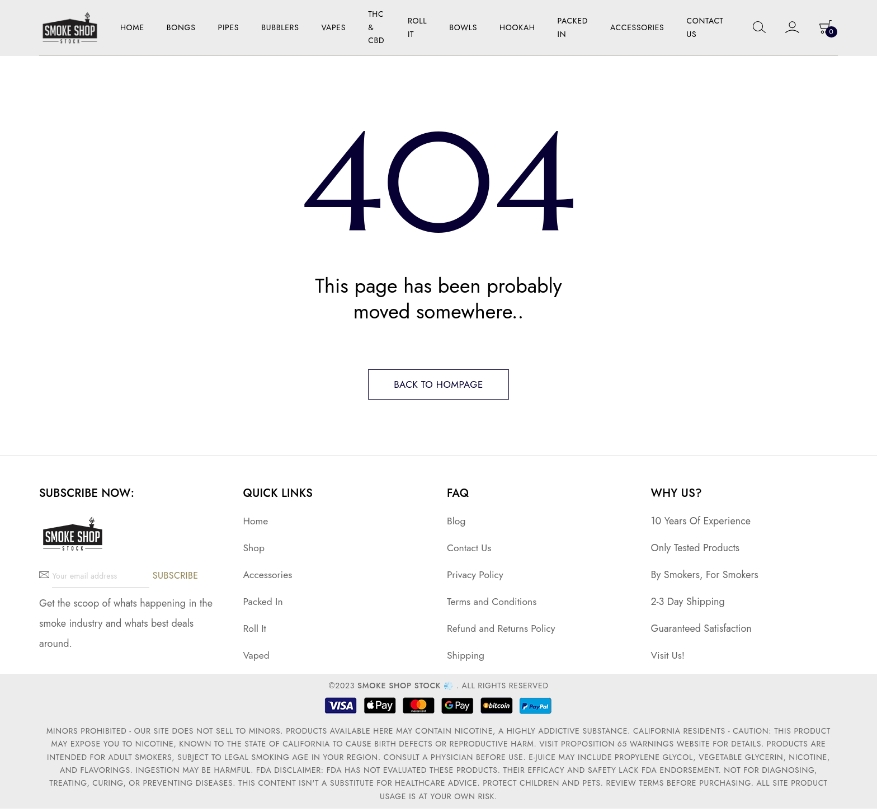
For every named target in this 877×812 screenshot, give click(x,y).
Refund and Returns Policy (502, 632)
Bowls (463, 27)
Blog (456, 524)
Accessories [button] (637, 27)
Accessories (268, 577)
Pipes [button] (228, 27)
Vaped (257, 659)
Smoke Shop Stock (399, 688)
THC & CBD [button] (376, 27)
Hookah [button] (517, 27)
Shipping (466, 659)
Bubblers (280, 27)
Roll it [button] (417, 27)
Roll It (255, 632)
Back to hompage (438, 386)
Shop (254, 551)
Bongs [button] (181, 27)
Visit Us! (668, 659)
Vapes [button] (334, 27)
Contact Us (704, 27)
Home (132, 27)
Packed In (573, 27)
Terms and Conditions (493, 605)
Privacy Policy (475, 577)
